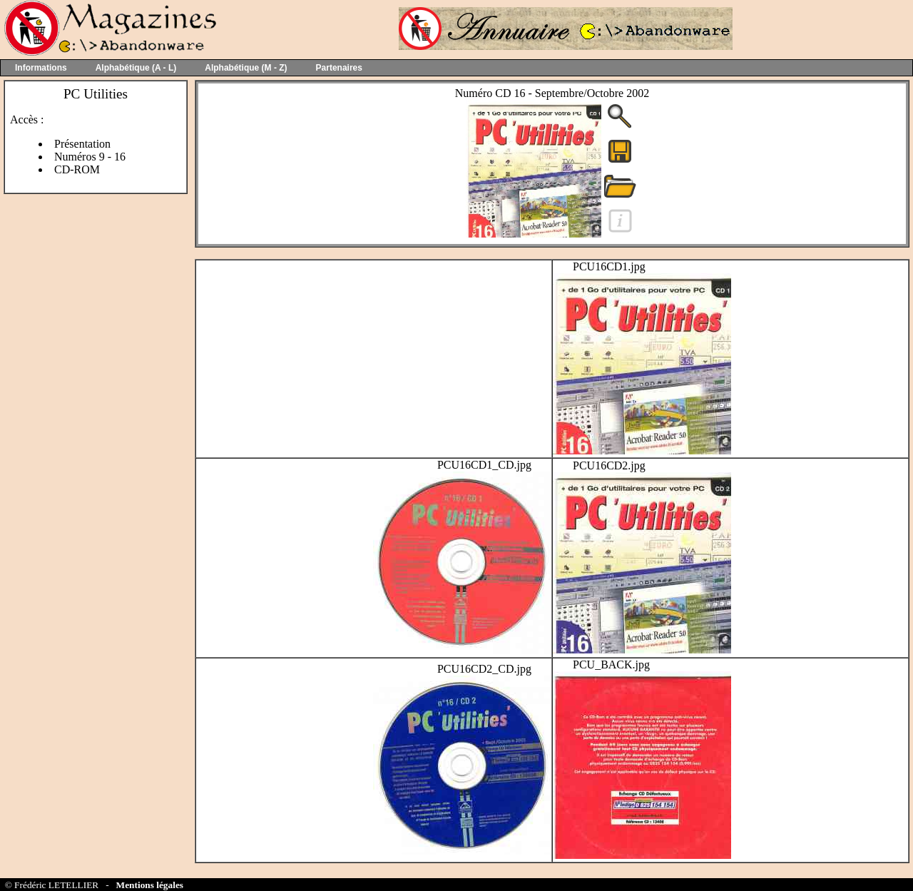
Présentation (82, 144)
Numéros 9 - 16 (90, 157)
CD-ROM (77, 169)
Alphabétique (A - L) (136, 68)
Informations (41, 68)
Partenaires (339, 68)
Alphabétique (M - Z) (246, 68)
